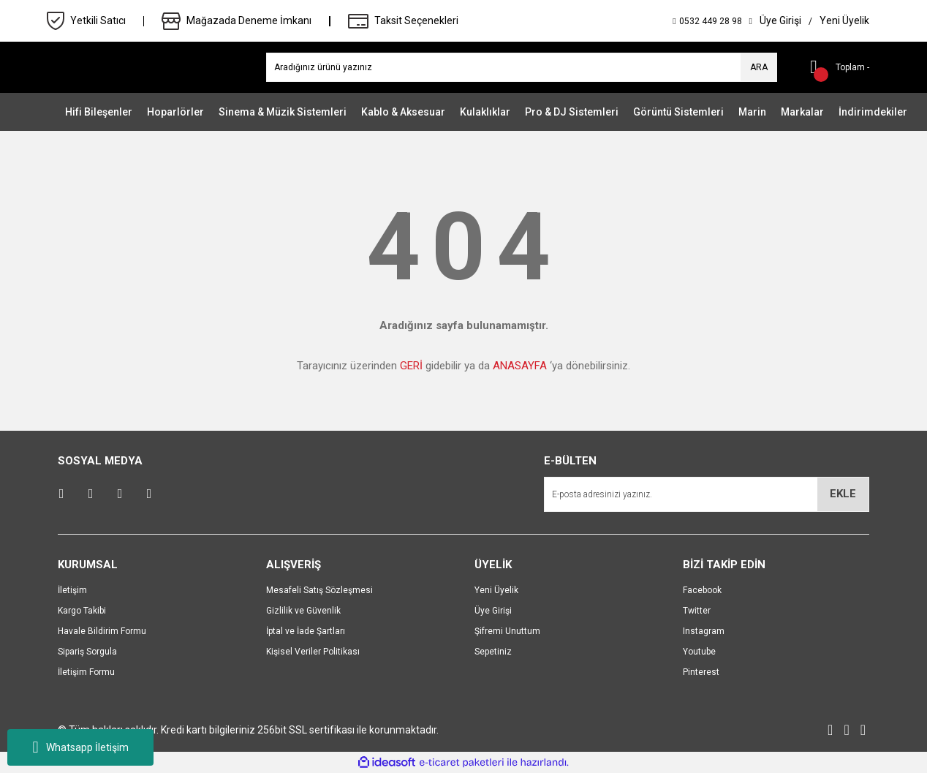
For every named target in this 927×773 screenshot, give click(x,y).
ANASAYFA (520, 365)
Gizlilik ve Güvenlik (303, 611)
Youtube (699, 651)
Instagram (703, 631)
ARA (759, 67)
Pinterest (701, 672)
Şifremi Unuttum (507, 631)
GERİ (411, 365)
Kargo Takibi (82, 611)
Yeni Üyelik (496, 590)
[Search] (521, 67)
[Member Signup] (844, 21)
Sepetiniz (493, 651)
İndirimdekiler (873, 112)
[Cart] (834, 67)
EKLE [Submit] (843, 493)
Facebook (702, 590)
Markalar (802, 112)
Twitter (697, 611)
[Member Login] (780, 21)
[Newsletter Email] (707, 494)
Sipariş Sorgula (87, 651)
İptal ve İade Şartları (305, 631)
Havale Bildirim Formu (102, 631)
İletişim (72, 590)
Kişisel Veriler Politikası (313, 651)
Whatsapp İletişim (80, 747)
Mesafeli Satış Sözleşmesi (319, 590)
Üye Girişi (493, 611)
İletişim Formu (86, 672)
